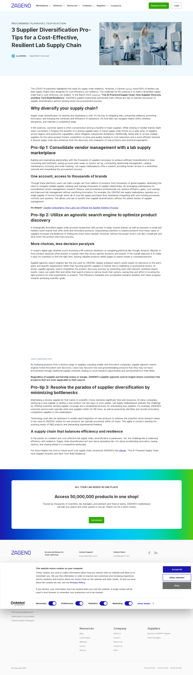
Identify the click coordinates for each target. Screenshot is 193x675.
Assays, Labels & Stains (21, 587)
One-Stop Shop (86, 583)
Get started (96, 520)
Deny (163, 652)
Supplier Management (89, 587)
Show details (144, 669)
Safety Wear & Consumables (23, 616)
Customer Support (87, 604)
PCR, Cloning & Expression (22, 612)
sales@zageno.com (121, 556)
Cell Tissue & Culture (20, 591)
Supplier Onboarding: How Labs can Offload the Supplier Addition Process (80, 207)
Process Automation (88, 608)
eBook (122, 450)
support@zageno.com (88, 556)
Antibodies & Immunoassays (23, 583)
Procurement (119, 591)
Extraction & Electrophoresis (23, 600)
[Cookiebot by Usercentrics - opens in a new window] (18, 670)
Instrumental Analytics (20, 604)
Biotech (151, 583)
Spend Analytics (86, 596)
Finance (117, 596)
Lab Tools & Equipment (21, 608)
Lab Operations (120, 587)
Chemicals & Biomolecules (22, 596)
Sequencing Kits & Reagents (23, 621)
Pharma (151, 587)
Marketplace (20, 573)
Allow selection (163, 643)
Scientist (117, 583)
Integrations (84, 600)
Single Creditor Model (89, 591)
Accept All (163, 635)
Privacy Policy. (77, 648)
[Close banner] (189, 633)
